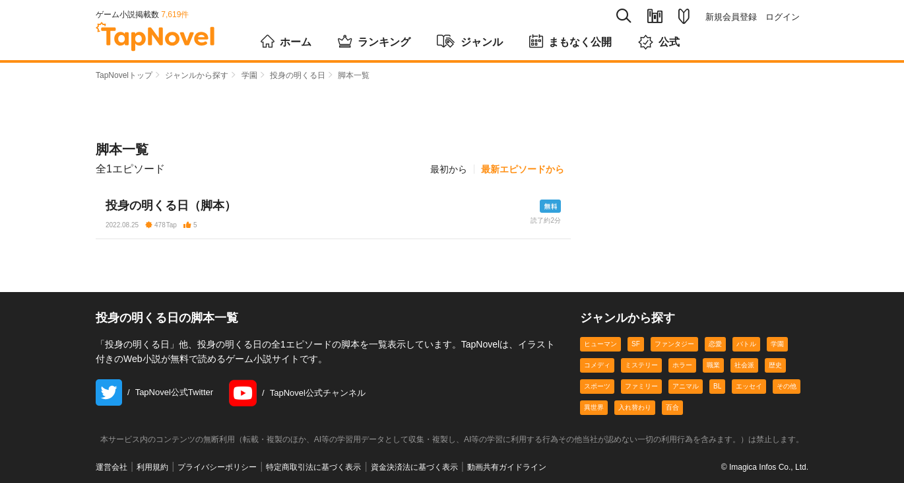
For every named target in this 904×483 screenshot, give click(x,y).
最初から (448, 169)
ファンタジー (674, 344)
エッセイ (749, 386)
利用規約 (152, 467)
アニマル (685, 386)
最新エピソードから (522, 169)
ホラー (682, 365)
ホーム (286, 41)
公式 (659, 42)
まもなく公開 (570, 41)
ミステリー (641, 365)
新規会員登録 (731, 17)
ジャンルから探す (196, 75)
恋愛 (715, 344)
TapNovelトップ (124, 75)
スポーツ (597, 386)
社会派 (744, 365)
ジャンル (470, 41)
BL (717, 386)
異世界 (594, 407)
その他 (786, 386)
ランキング (374, 41)
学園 (249, 75)
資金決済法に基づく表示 (414, 467)
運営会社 (111, 467)
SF (635, 344)
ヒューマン (600, 344)
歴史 (775, 365)
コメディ (597, 365)
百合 (672, 407)
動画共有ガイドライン (506, 467)
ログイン (782, 17)
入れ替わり (634, 407)
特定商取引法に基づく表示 (313, 467)
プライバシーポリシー (217, 467)
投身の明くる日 (297, 75)
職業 (713, 365)
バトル (746, 344)
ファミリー (641, 386)
